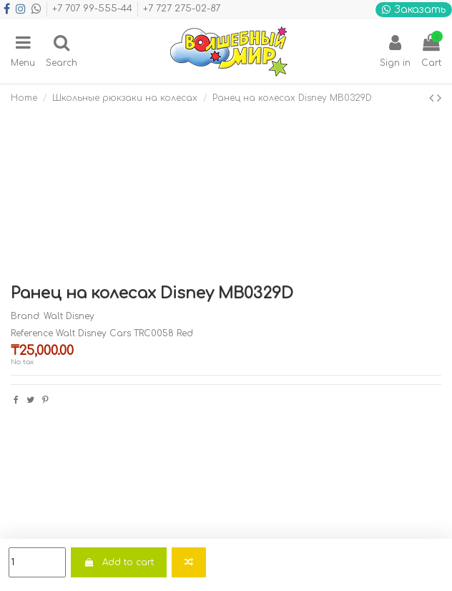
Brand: (26, 316)
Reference (32, 333)
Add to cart (118, 562)
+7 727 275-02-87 (181, 9)
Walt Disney (69, 316)
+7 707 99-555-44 (93, 9)
